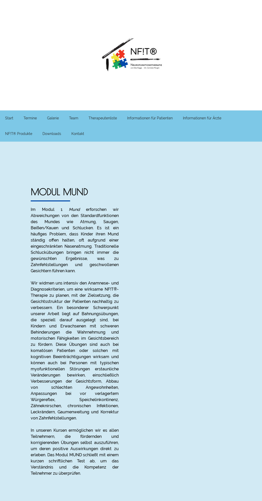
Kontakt (77, 134)
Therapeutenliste (103, 118)
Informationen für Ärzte (202, 118)
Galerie (53, 118)
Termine (30, 118)
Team (73, 118)
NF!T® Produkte (18, 134)
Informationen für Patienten (150, 118)
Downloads (51, 134)
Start (9, 118)
